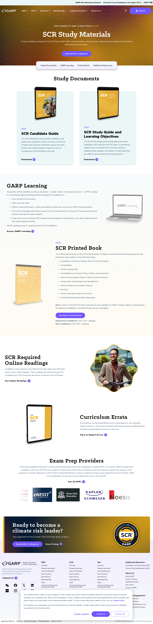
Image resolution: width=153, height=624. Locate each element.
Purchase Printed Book (70, 315)
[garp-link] (9, 11)
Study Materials (46, 580)
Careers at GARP (131, 588)
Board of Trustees (131, 579)
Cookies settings (81, 614)
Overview (44, 565)
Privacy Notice (43, 621)
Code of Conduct (30, 621)
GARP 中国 (148, 2)
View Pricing (52, 544)
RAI (99, 562)
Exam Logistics (46, 574)
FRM (43, 562)
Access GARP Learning (18, 231)
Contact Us (129, 591)
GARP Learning (67, 65)
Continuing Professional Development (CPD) (49, 586)
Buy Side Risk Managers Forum (136, 604)
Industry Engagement (135, 595)
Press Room (130, 585)
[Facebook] (15, 585)
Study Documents (49, 65)
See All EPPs (74, 481)
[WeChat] (7, 585)
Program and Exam (75, 568)
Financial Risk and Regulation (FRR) (138, 568)
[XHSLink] (7, 591)
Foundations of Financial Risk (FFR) (138, 565)
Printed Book (83, 65)
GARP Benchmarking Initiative (88, 2)
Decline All (120, 614)
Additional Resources (102, 65)
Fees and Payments (47, 571)
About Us (130, 573)
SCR (71, 562)
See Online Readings (16, 381)
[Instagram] (15, 591)
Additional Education (135, 562)
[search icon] (125, 11)
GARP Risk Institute (132, 582)
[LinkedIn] (32, 585)
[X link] (23, 585)
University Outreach (132, 599)
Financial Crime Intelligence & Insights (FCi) (122, 2)
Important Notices (8, 621)
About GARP (130, 576)
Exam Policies (46, 577)
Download (26, 159)
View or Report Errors (91, 435)
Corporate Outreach (132, 601)
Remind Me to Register (76, 53)
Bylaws (19, 621)
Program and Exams (48, 568)
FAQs (43, 582)
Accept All (100, 614)
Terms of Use (56, 621)
